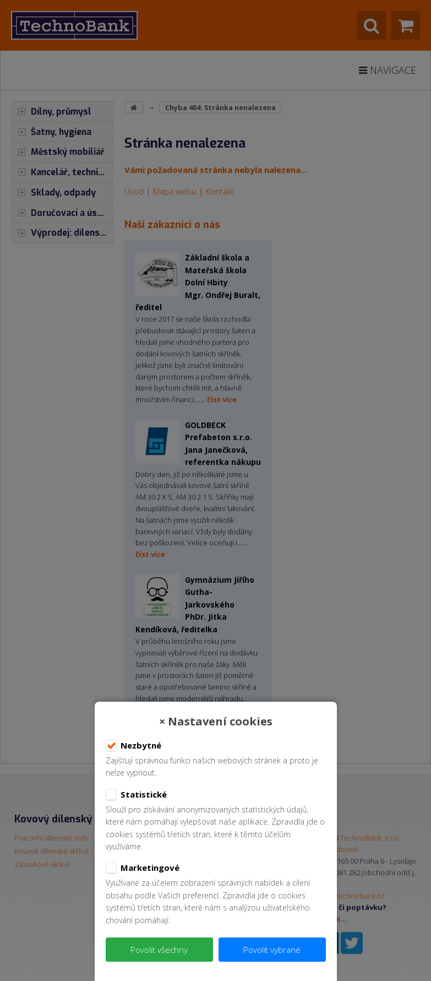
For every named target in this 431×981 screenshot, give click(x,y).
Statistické (136, 795)
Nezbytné (133, 746)
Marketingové (142, 868)
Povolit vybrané (272, 949)
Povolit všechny (159, 949)
